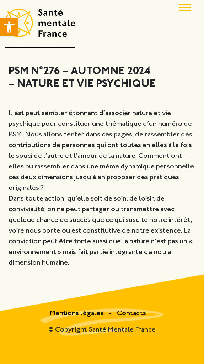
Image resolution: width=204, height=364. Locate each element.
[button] (9, 27)
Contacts (131, 314)
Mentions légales (77, 314)
